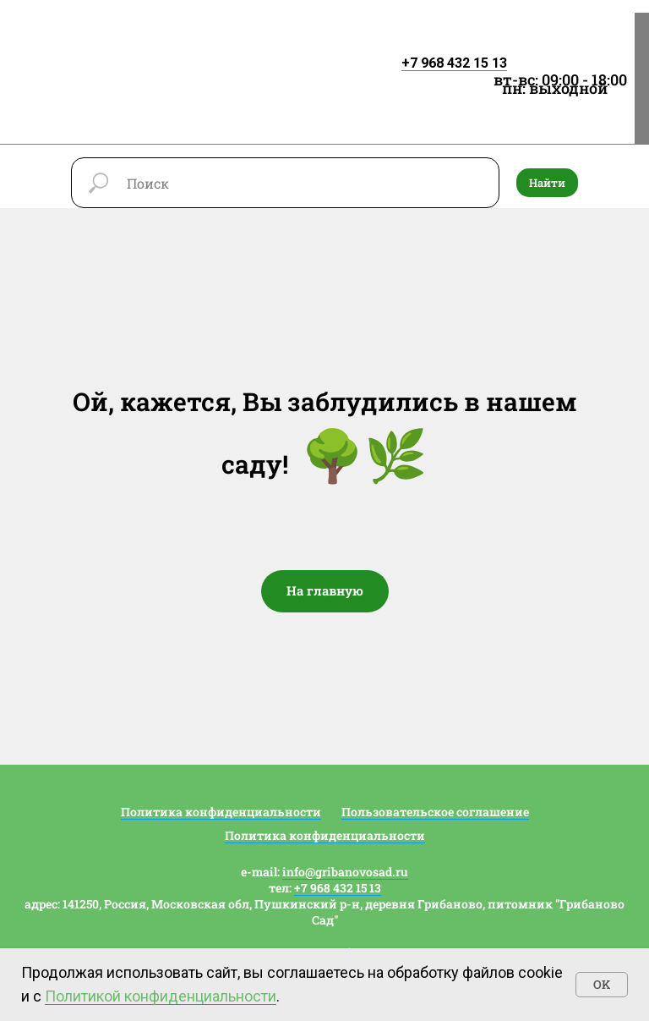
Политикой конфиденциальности (160, 996)
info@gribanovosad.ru (345, 872)
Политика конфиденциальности (221, 812)
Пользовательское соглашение (435, 812)
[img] (175, 49)
